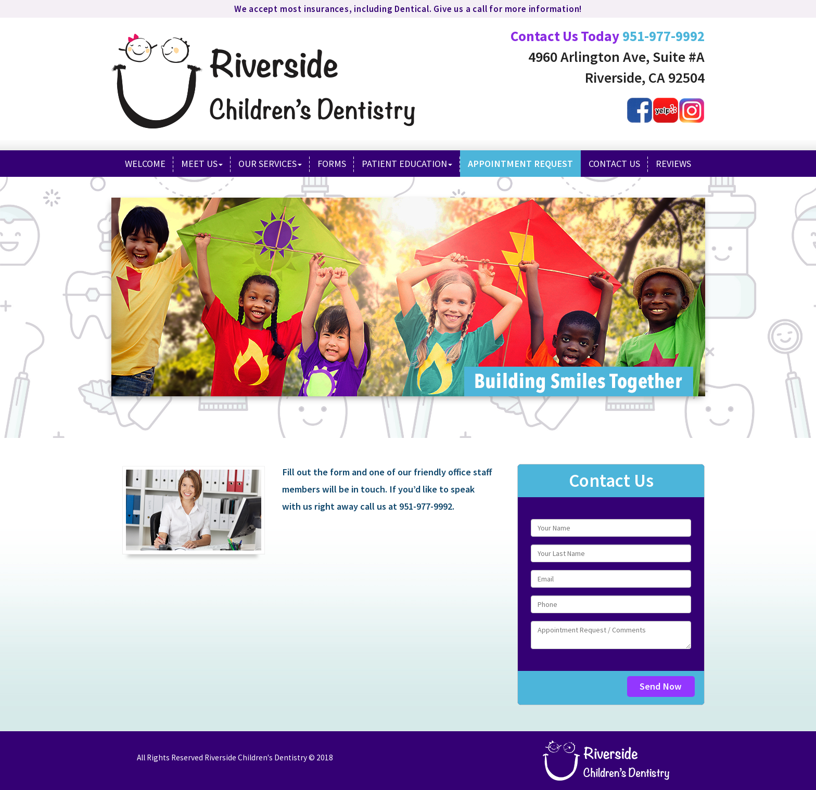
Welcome (145, 164)
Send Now (661, 686)
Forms (331, 164)
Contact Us (614, 164)
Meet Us (202, 164)
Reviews (673, 164)
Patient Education (407, 164)
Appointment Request (520, 164)
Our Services (270, 164)
